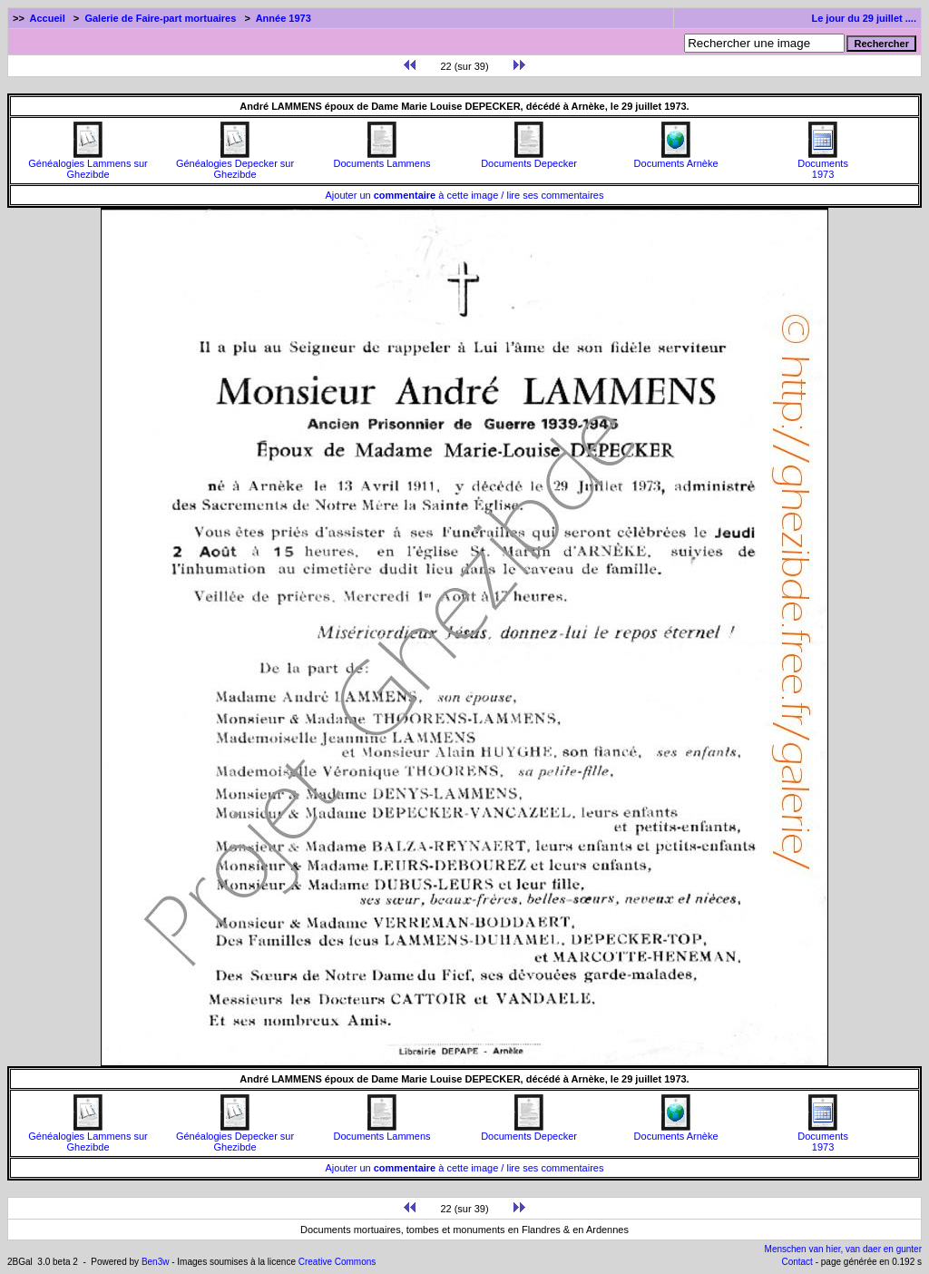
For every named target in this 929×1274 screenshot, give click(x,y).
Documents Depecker (529, 159)
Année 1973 (283, 18)
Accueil (47, 18)
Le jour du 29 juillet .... (863, 18)
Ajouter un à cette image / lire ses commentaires (465, 195)
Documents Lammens (382, 159)
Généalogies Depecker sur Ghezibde (235, 164)
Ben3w (156, 1262)
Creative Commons (337, 1262)
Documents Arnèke (676, 159)
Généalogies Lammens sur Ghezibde (87, 164)
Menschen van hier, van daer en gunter (843, 1249)
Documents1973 (822, 164)
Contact (796, 1262)
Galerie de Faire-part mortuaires (160, 18)
